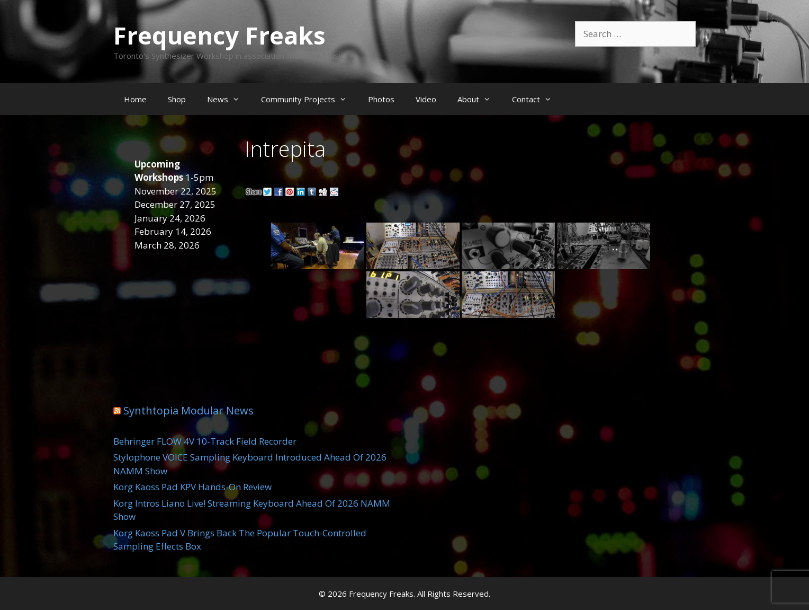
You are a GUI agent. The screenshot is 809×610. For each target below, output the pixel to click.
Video (426, 99)
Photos (381, 99)
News (228, 99)
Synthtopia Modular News (188, 410)
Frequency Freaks (219, 35)
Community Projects (309, 99)
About (479, 99)
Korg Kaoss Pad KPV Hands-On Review (192, 487)
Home (135, 99)
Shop (177, 99)
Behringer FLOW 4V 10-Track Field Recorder (204, 441)
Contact (537, 99)
